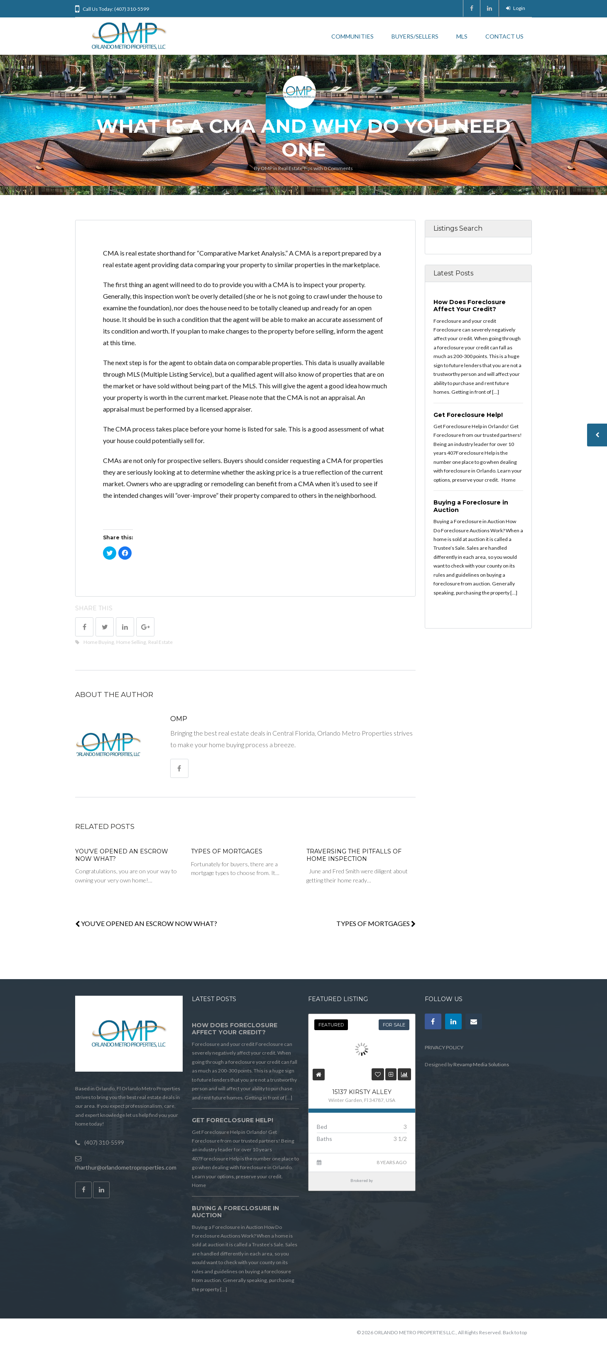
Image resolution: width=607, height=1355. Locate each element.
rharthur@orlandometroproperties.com (125, 1167)
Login (515, 8)
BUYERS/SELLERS (415, 36)
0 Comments (338, 168)
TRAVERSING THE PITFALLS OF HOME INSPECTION (353, 855)
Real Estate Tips (295, 168)
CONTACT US (504, 36)
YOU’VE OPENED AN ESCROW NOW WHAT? (121, 855)
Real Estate (160, 642)
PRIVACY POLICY (444, 1047)
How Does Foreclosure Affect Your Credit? (469, 305)
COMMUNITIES (352, 36)
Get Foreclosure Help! (468, 415)
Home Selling (131, 642)
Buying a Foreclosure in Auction (470, 506)
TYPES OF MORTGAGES (226, 851)
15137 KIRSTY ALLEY (362, 1092)
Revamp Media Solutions (481, 1064)
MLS (461, 36)
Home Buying (98, 642)
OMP (266, 168)
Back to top (515, 1332)
